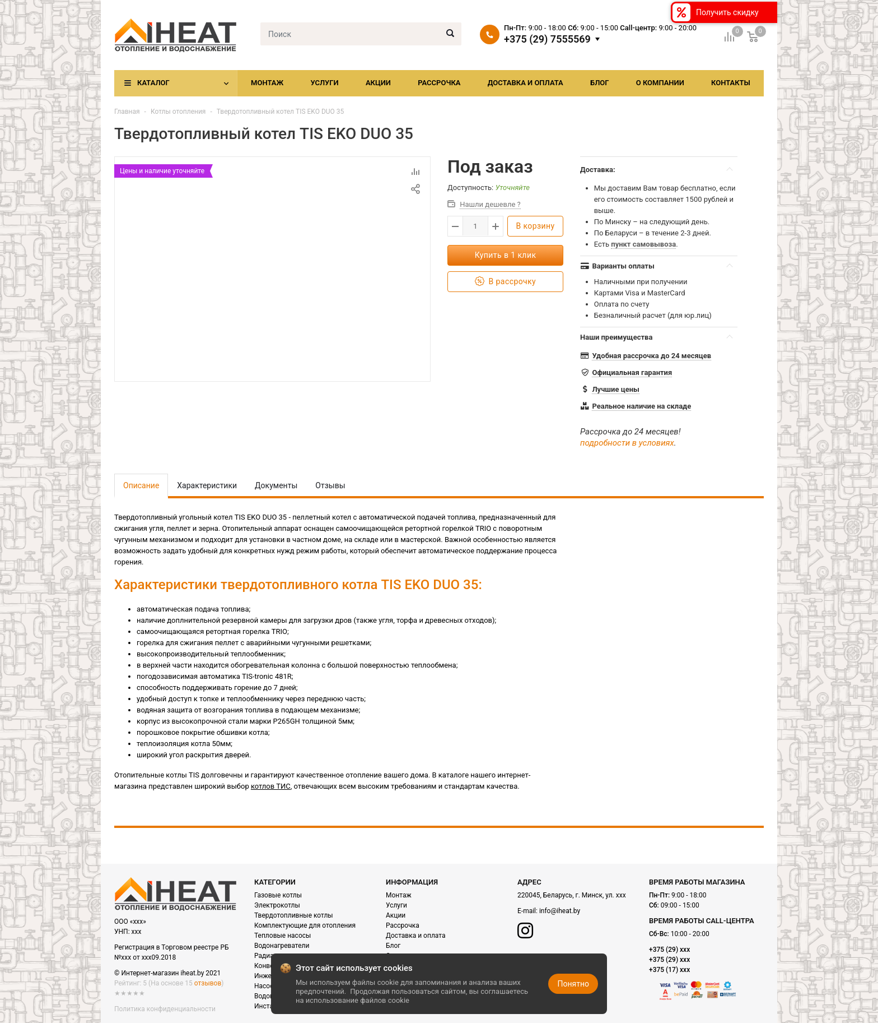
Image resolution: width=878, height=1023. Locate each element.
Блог (599, 82)
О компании (660, 82)
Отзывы (330, 485)
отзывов (207, 983)
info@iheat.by (559, 911)
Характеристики (207, 485)
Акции (378, 82)
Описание (141, 485)
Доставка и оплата (525, 82)
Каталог (153, 82)
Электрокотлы (277, 905)
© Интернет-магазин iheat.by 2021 (167, 973)
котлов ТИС (271, 786)
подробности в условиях (627, 443)
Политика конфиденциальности (165, 1009)
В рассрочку (505, 281)
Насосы (266, 986)
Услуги (324, 82)
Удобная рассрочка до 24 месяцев (651, 355)
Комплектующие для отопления (305, 925)
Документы (276, 485)
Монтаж (267, 82)
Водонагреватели (281, 946)
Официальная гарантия (632, 372)
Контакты (730, 82)
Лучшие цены (615, 389)
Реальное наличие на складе (641, 406)
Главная (127, 111)
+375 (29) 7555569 (547, 39)
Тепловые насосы (282, 935)
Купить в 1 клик (505, 255)
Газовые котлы (278, 895)
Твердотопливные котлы (293, 915)
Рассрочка (439, 82)
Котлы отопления (178, 111)
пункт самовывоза (643, 244)
